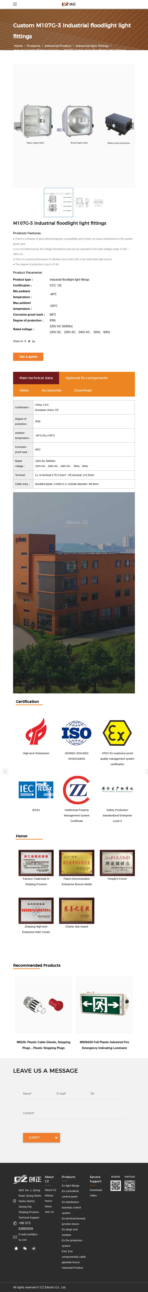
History (49, 1195)
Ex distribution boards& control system (71, 1207)
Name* (27, 1093)
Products (33, 46)
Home (18, 46)
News (48, 1206)
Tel (92, 1093)
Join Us (49, 1211)
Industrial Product (58, 46)
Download (96, 1189)
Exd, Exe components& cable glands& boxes (74, 1257)
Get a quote (28, 356)
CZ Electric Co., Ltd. (53, 1287)
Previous (17, 126)
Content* (28, 1113)
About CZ (50, 1189)
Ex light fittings (70, 1185)
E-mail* (61, 1093)
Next (130, 126)
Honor (48, 1200)
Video (93, 1195)
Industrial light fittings (92, 46)
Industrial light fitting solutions (37, 50)
